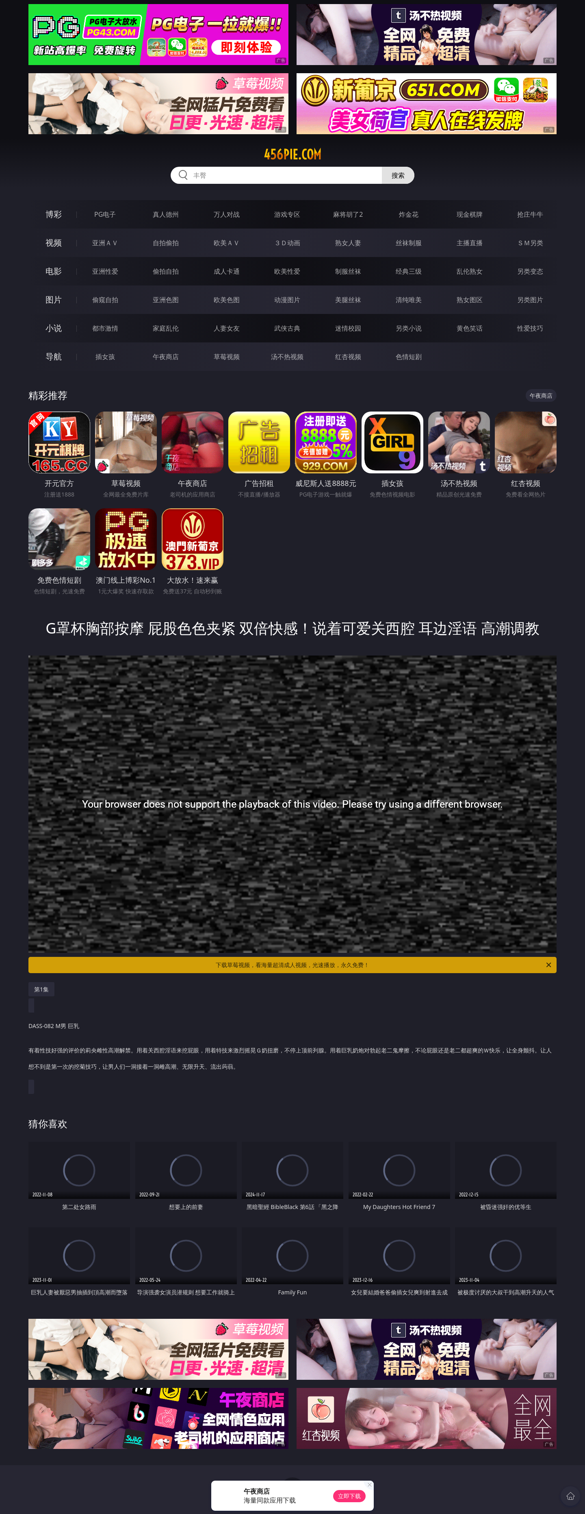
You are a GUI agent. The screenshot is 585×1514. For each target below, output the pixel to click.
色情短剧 (409, 356)
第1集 (41, 989)
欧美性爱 (287, 271)
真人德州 (166, 214)
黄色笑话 (470, 328)
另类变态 (530, 271)
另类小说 (409, 328)
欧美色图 (227, 299)
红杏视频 (348, 356)
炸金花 (408, 214)
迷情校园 (348, 328)
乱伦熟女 (470, 271)
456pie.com (292, 154)
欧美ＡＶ (227, 242)
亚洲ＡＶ (105, 242)
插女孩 (105, 356)
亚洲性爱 (105, 271)
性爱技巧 (530, 328)
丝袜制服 (409, 242)
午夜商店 (166, 356)
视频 (54, 242)
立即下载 (349, 1496)
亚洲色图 (166, 299)
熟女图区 (470, 299)
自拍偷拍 (166, 242)
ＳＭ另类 (530, 242)
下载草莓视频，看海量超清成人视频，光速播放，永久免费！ (384, 965)
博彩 (54, 214)
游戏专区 (287, 214)
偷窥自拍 (105, 299)
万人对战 (227, 214)
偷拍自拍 (166, 271)
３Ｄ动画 (287, 242)
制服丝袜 (348, 271)
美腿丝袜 (348, 299)
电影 (54, 271)
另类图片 (530, 299)
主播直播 (470, 242)
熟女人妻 (348, 242)
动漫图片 (287, 299)
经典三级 (409, 271)
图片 (54, 299)
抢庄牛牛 (530, 214)
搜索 (398, 175)
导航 (54, 356)
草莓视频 (227, 356)
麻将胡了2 (348, 214)
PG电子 (105, 214)
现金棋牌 (470, 214)
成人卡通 (227, 271)
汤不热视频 (287, 356)
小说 (54, 327)
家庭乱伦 (166, 328)
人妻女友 (227, 328)
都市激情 (105, 328)
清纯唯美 (409, 299)
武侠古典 (287, 328)
